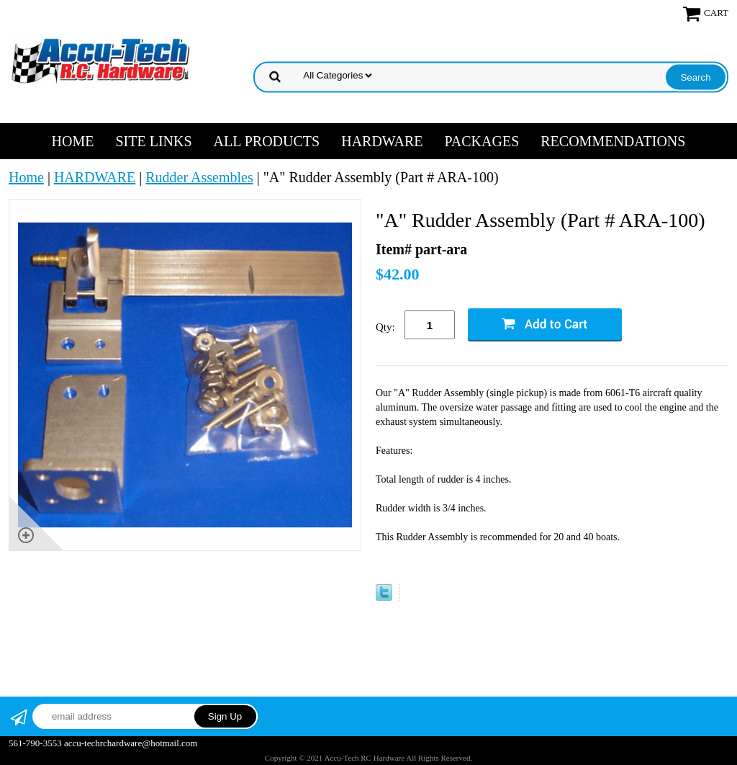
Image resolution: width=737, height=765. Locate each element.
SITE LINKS (153, 141)
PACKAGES (482, 141)
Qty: (385, 327)
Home (73, 141)
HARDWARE (381, 141)
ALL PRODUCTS (267, 141)
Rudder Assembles (199, 177)
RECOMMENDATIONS (613, 141)
